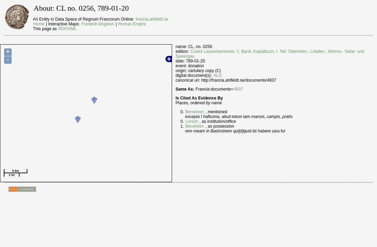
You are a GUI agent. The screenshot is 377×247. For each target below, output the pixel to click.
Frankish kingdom (97, 24)
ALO (218, 75)
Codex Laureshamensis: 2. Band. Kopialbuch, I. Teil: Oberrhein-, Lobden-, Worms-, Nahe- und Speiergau (269, 54)
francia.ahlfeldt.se (152, 19)
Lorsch (191, 121)
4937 (238, 89)
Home (38, 24)
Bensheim (194, 111)
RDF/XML (67, 28)
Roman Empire (132, 24)
